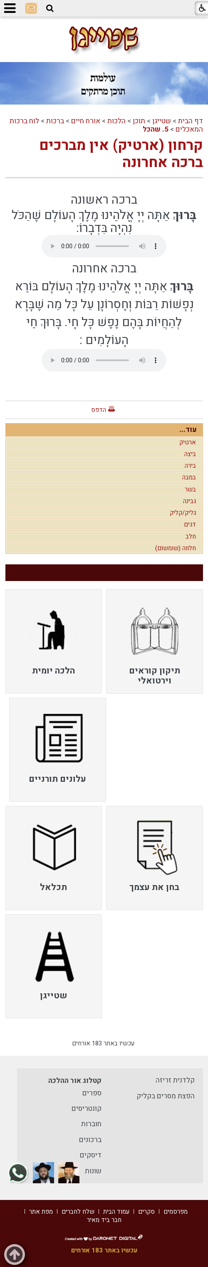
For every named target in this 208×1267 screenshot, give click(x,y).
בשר (190, 489)
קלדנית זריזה (175, 1080)
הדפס (98, 409)
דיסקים (91, 1155)
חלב (191, 536)
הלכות (116, 121)
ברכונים (90, 1140)
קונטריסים (87, 1108)
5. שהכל (155, 129)
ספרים (92, 1093)
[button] (50, 8)
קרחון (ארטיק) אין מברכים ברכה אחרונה (121, 154)
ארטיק (187, 442)
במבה (189, 477)
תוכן (139, 121)
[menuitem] (154, 641)
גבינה (189, 501)
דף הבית (190, 121)
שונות (93, 1171)
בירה (190, 465)
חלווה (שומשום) (175, 548)
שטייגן (161, 121)
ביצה (190, 454)
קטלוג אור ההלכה (75, 1080)
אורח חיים (85, 121)
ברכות (55, 121)
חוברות (91, 1124)
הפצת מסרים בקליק (165, 1096)
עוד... (188, 429)
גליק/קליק (183, 512)
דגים (190, 524)
